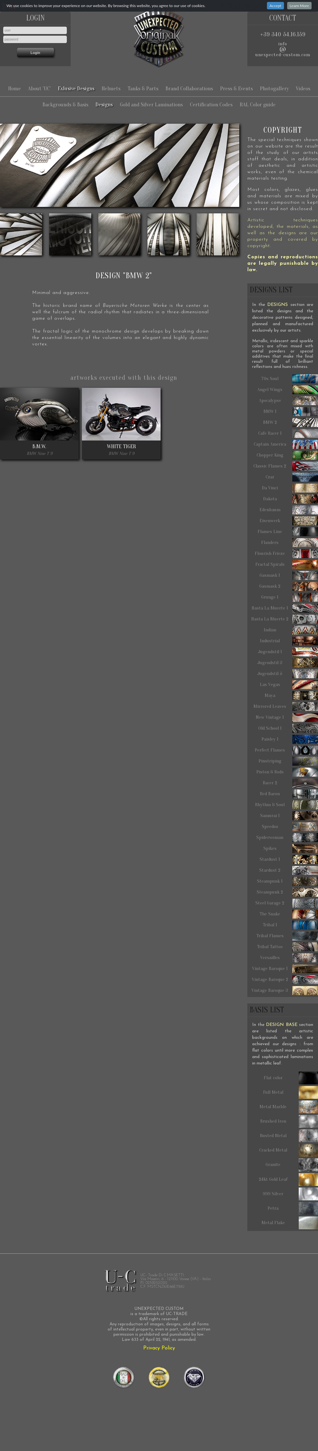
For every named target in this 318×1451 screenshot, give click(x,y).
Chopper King (287, 455)
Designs (104, 105)
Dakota (290, 498)
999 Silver (290, 1194)
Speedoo (290, 826)
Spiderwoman (287, 837)
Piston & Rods (287, 772)
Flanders (289, 542)
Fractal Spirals (286, 564)
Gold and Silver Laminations (151, 105)
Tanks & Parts (143, 88)
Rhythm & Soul (286, 804)
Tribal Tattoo (287, 946)
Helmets (111, 88)
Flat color (291, 1078)
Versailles (289, 957)
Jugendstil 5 (287, 673)
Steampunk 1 (287, 881)
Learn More (299, 5)
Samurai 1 (289, 815)
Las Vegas (289, 684)
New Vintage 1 (287, 717)
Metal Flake (289, 1222)
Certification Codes (211, 105)
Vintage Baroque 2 (285, 979)
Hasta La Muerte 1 (285, 608)
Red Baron (289, 793)
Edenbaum (289, 509)
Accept (275, 5)
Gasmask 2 (288, 586)
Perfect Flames (286, 750)
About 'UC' (39, 88)
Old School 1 (288, 728)
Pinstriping (288, 761)
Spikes (290, 848)
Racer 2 (290, 783)
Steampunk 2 (287, 892)
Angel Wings (287, 389)
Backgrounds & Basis (65, 105)
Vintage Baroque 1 (285, 968)
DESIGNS (277, 304)
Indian (291, 630)
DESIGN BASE (281, 1024)
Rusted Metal (289, 1135)
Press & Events (236, 88)
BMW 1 (290, 411)
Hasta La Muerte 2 (284, 619)
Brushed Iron (289, 1121)
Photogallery (274, 88)
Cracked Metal (288, 1150)
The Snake (289, 914)
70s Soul (289, 378)
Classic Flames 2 (285, 466)
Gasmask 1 (289, 575)
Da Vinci (290, 488)
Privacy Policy (159, 1348)
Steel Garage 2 (286, 903)
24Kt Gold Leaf (288, 1179)
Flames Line (288, 531)
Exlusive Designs (76, 88)
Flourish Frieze (286, 553)
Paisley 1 (289, 739)
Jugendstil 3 (287, 662)
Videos (303, 88)
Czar (292, 477)
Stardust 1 (289, 859)
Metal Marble (289, 1106)
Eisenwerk (289, 520)
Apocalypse (288, 400)
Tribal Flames (287, 935)
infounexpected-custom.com (282, 49)
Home (14, 88)
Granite (292, 1164)
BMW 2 (290, 422)
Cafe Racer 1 (288, 433)
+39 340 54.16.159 (282, 34)
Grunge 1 (289, 597)
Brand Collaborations (189, 88)
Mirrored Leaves (285, 706)
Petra (293, 1208)
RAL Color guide (258, 105)
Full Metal (290, 1092)
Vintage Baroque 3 (285, 990)
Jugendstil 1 (288, 651)
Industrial (289, 640)
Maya (291, 695)
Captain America (286, 444)
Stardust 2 (288, 870)
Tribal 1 (290, 925)
